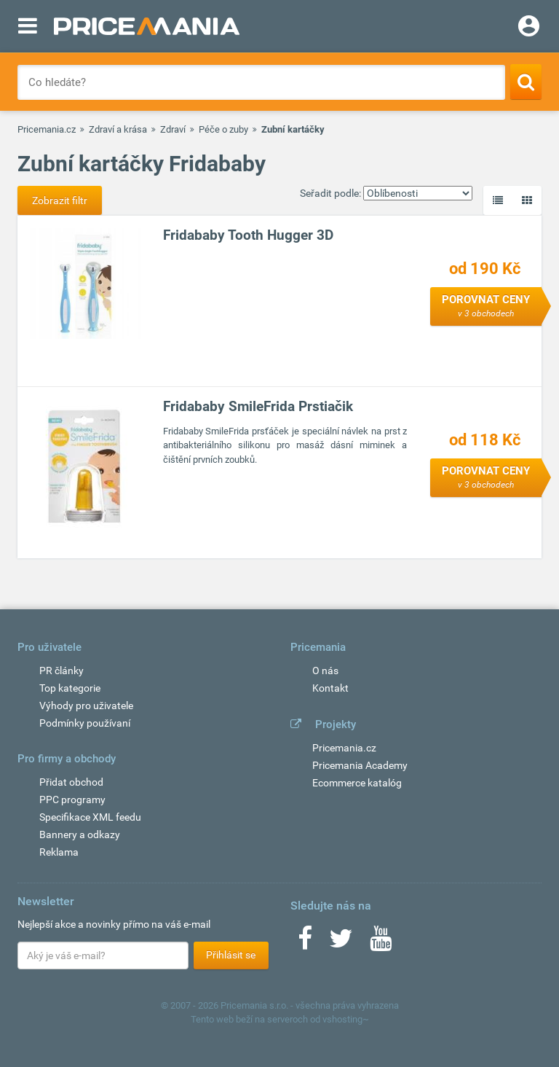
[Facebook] (305, 943)
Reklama (59, 852)
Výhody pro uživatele (86, 705)
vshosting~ (345, 1019)
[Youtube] (380, 943)
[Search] (526, 81)
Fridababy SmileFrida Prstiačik (258, 406)
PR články (61, 670)
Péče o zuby (223, 129)
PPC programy (72, 799)
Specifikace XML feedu (90, 817)
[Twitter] (341, 943)
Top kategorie (69, 688)
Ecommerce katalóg (357, 783)
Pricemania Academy (360, 765)
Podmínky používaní (84, 723)
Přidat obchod (71, 782)
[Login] (529, 27)
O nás (325, 670)
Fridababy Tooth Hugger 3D (248, 235)
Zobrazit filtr (59, 200)
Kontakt (330, 688)
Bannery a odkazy (79, 834)
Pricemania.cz (46, 129)
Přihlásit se (230, 955)
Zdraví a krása (118, 129)
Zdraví (173, 129)
